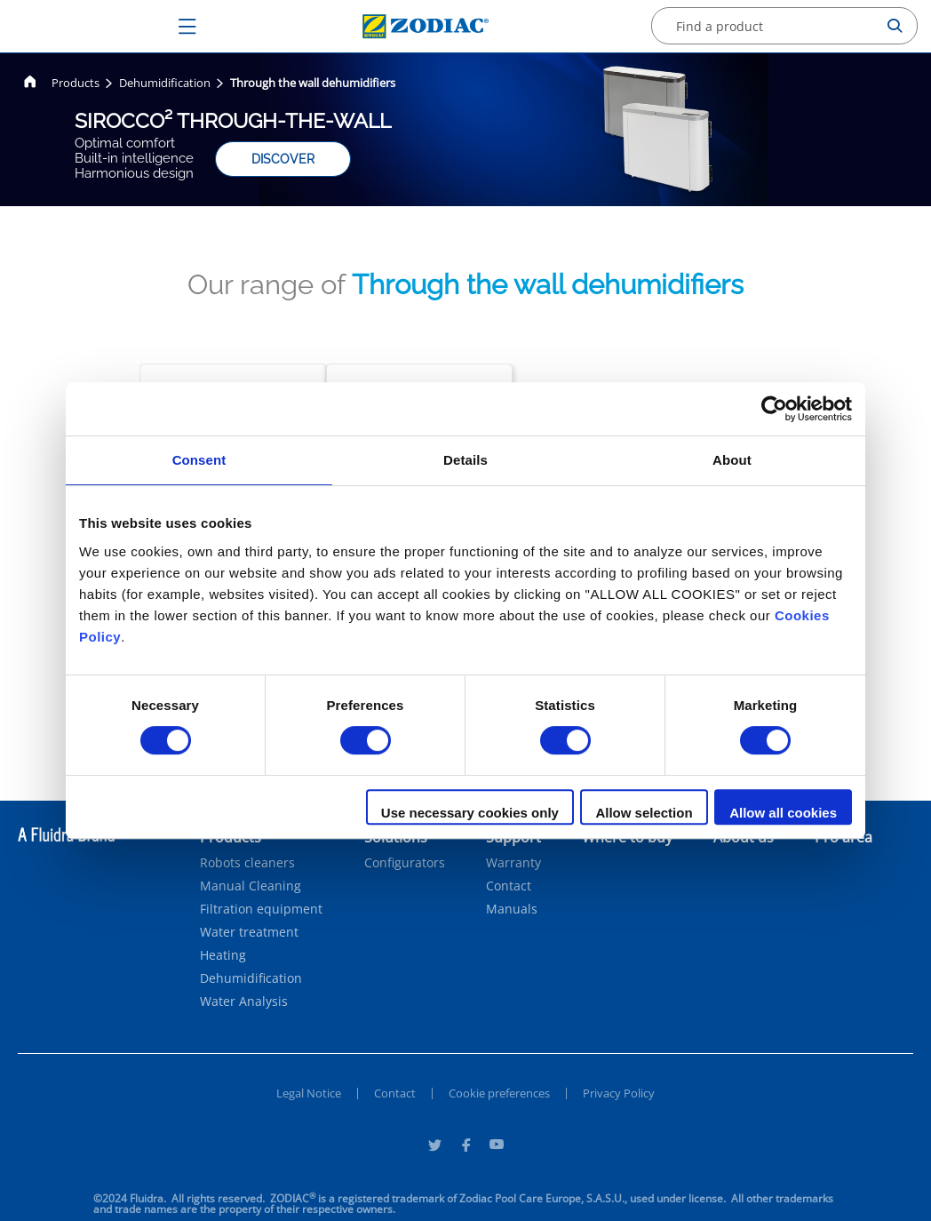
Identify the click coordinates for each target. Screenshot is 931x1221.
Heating (223, 955)
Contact (508, 886)
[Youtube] (496, 1147)
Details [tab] (465, 459)
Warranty (513, 863)
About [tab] (732, 459)
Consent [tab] (199, 459)
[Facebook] (465, 1147)
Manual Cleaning (250, 886)
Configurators (404, 863)
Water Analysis (244, 1001)
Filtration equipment (261, 909)
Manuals (511, 909)
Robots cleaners (247, 863)
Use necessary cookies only (470, 812)
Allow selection (643, 812)
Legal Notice (308, 1093)
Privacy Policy (619, 1093)
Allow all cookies (783, 812)
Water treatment (249, 932)
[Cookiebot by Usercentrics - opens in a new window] (774, 408)
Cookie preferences (499, 1093)
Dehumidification (251, 978)
